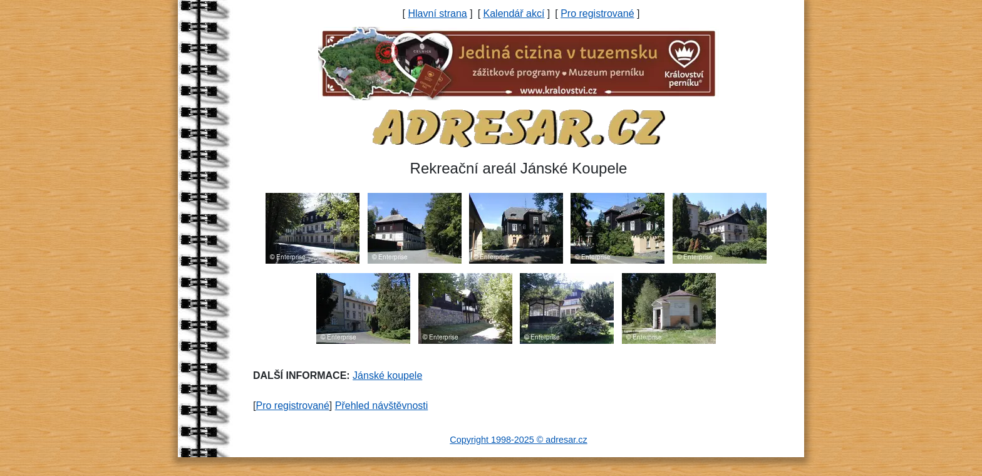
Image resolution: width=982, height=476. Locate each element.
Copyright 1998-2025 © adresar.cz (518, 440)
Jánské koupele (387, 375)
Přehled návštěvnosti (381, 405)
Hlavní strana (437, 13)
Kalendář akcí (514, 13)
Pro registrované (597, 13)
